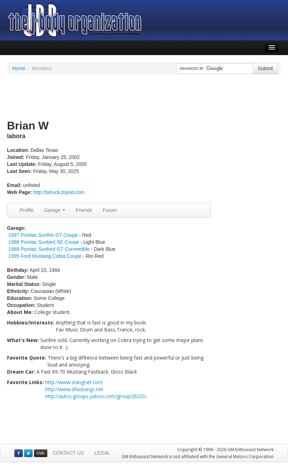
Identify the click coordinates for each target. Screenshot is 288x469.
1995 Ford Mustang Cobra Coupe (45, 256)
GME (40, 453)
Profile (27, 210)
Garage (55, 210)
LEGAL (102, 453)
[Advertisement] (144, 97)
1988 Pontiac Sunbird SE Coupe (43, 242)
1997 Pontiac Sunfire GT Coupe (43, 235)
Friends (84, 210)
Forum (110, 210)
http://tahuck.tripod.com (58, 192)
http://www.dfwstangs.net (74, 389)
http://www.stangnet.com (74, 382)
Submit (265, 68)
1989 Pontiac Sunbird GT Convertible (49, 249)
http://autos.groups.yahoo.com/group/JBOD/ (95, 396)
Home (18, 68)
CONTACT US (68, 453)
